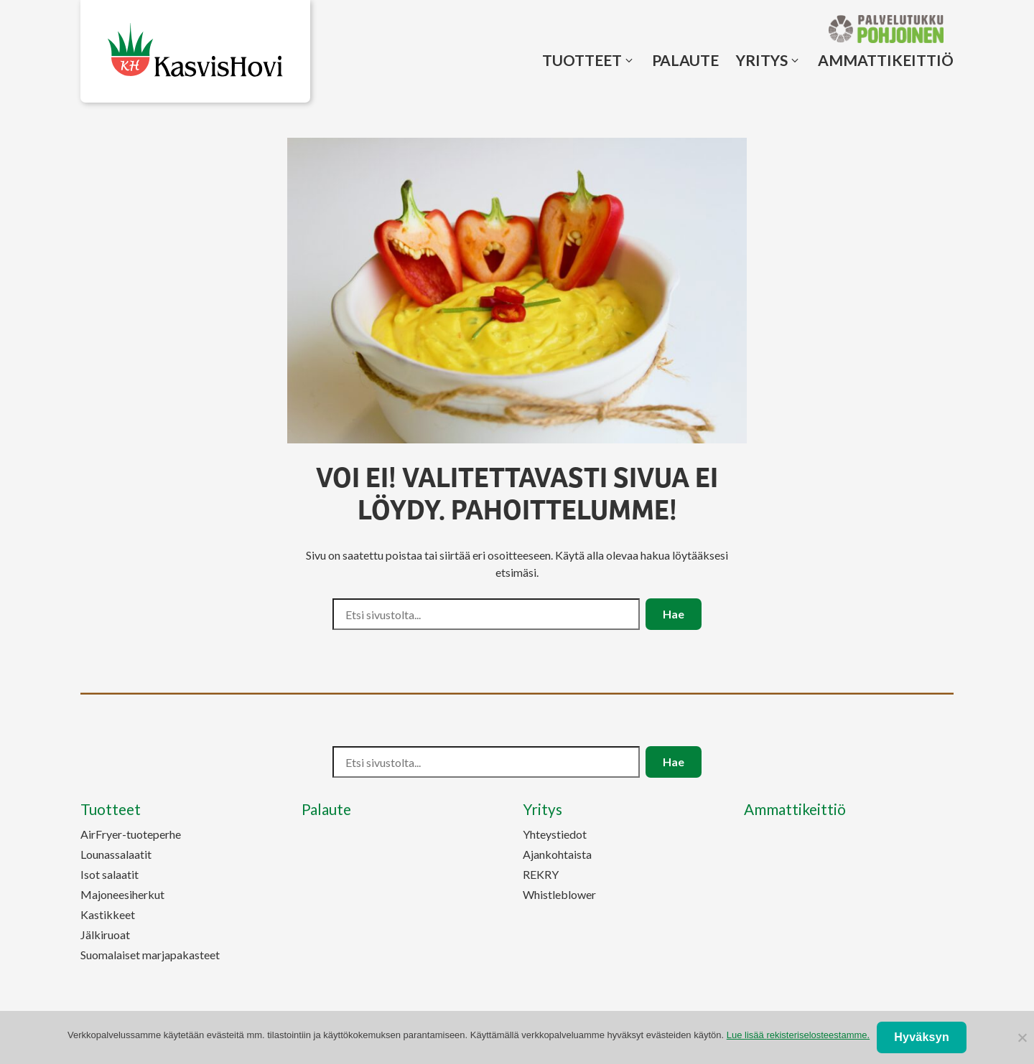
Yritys (762, 60)
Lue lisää (798, 1035)
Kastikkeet (107, 914)
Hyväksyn (921, 1037)
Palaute (685, 60)
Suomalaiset (150, 954)
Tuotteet (582, 60)
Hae (673, 614)
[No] (1022, 1037)
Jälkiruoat (105, 934)
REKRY (541, 874)
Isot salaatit (109, 874)
